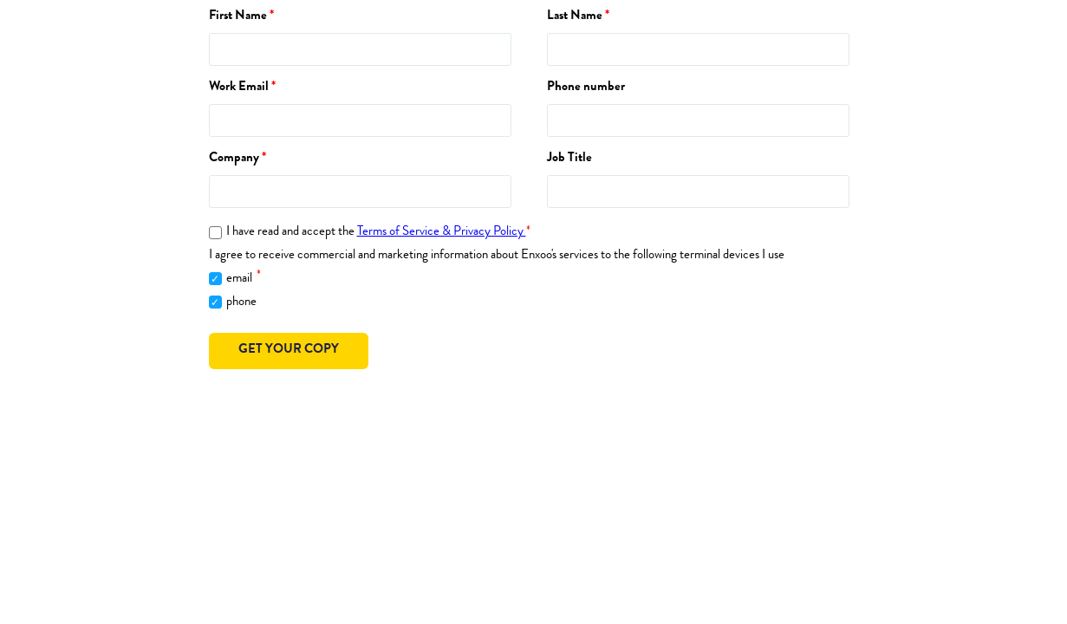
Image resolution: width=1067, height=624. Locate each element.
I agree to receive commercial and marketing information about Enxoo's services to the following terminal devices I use (496, 256)
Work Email (239, 87)
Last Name (574, 16)
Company (234, 159)
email (243, 277)
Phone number (586, 87)
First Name (238, 16)
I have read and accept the (378, 232)
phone (241, 302)
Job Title (569, 159)
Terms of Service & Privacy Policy (441, 232)
